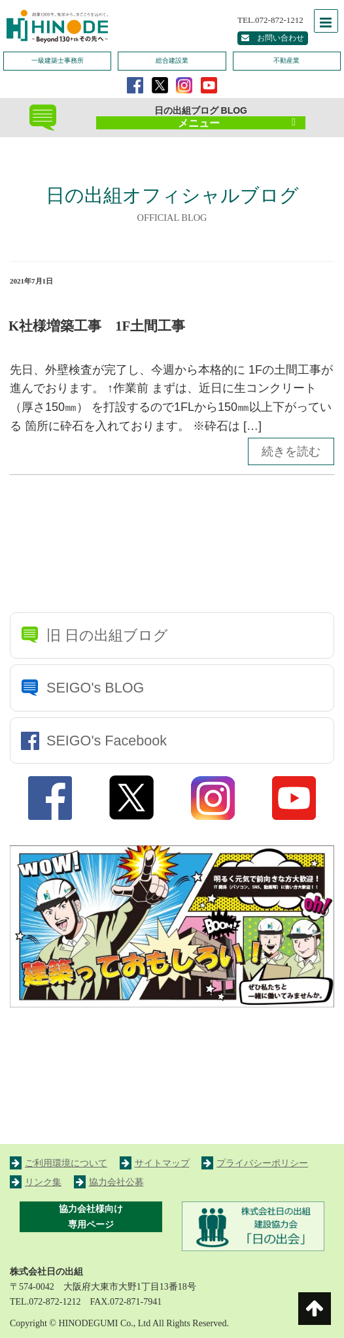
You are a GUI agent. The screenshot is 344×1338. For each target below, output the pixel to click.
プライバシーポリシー (254, 1163)
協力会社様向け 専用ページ (91, 1216)
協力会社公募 (109, 1182)
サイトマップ (155, 1163)
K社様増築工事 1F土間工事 (97, 325)
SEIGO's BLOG (95, 687)
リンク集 (35, 1182)
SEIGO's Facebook (106, 740)
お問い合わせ (272, 37)
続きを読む (291, 451)
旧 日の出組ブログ (107, 635)
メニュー (237, 123)
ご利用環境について (58, 1163)
